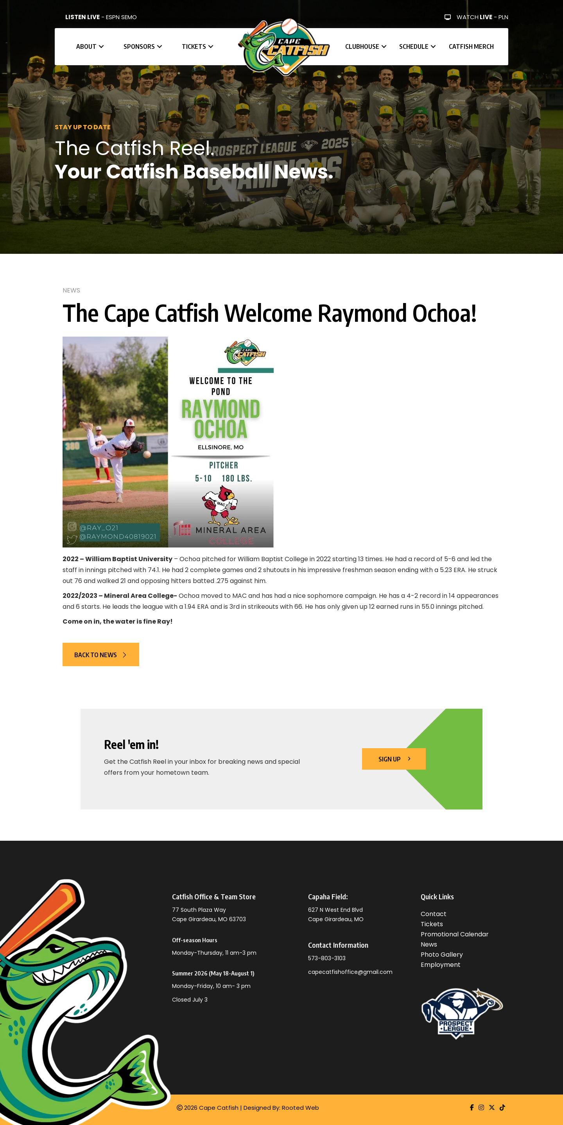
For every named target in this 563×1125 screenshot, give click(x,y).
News (71, 290)
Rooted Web (300, 1108)
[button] (101, 46)
